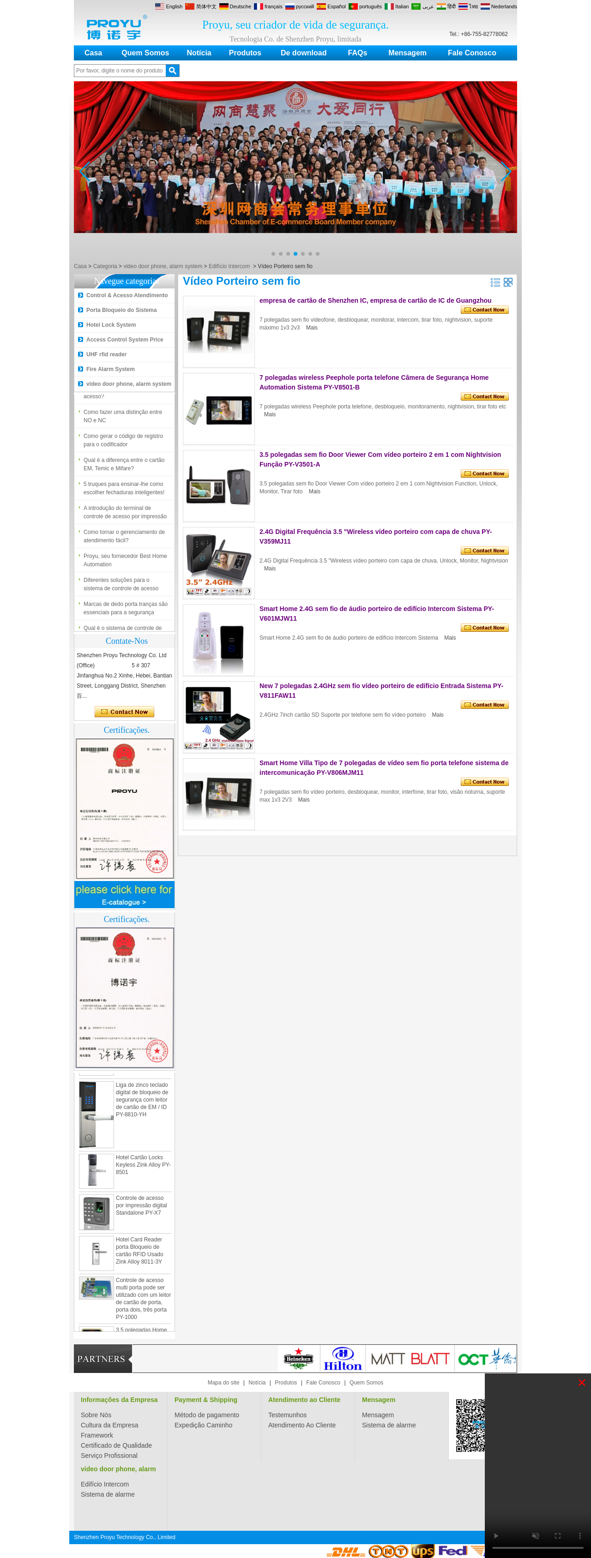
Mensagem (407, 53)
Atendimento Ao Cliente (302, 1425)
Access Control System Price (124, 339)
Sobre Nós (96, 1415)
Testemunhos (287, 1415)
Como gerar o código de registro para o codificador (123, 443)
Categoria (105, 266)
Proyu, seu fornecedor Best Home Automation (125, 563)
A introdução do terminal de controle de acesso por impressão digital (125, 516)
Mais (312, 327)
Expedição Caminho (203, 1425)
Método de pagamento (207, 1415)
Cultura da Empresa (110, 1425)
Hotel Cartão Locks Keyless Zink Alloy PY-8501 (143, 1168)
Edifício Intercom (229, 266)
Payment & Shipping (206, 1399)
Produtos (245, 53)
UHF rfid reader (106, 354)
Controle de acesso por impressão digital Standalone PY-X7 (141, 1208)
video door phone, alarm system (162, 266)
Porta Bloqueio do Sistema (121, 310)
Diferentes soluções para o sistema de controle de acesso (121, 587)
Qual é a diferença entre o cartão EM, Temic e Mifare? (124, 467)
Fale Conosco (472, 53)
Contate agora (124, 712)
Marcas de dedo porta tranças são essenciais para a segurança (126, 611)
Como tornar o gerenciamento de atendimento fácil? (124, 539)
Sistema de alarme (389, 1425)
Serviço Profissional (109, 1455)
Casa (93, 53)
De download (304, 53)
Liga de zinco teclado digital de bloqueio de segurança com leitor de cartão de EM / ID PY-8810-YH (142, 1103)
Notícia (199, 53)
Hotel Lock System (111, 325)
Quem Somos (145, 53)
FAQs (358, 53)
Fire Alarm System (110, 369)
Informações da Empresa (119, 1399)
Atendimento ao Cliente (304, 1399)
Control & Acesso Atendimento (127, 295)
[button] (273, 254)
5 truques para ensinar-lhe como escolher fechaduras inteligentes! (124, 491)
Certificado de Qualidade (116, 1445)
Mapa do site (224, 1382)
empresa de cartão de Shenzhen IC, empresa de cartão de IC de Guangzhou (375, 300)
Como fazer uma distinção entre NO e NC (123, 419)
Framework (97, 1435)
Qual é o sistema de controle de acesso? (123, 395)
